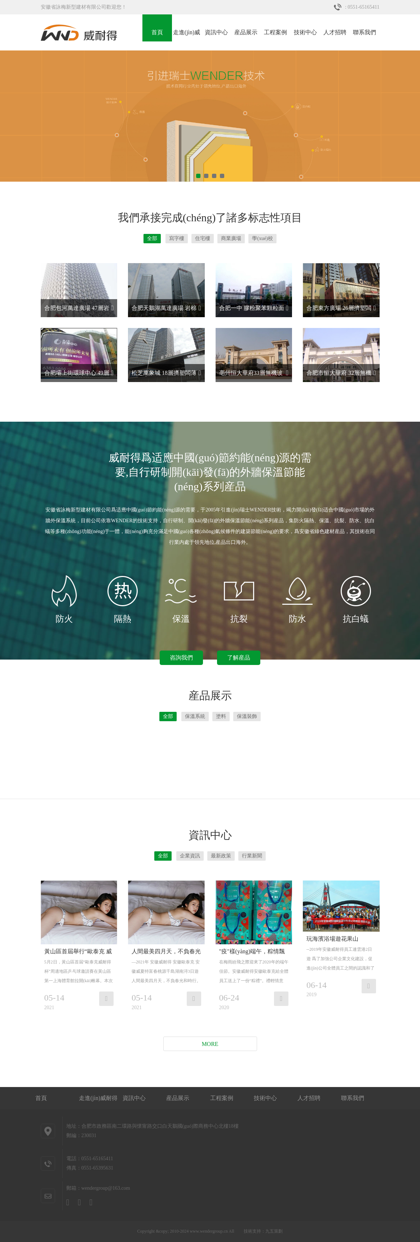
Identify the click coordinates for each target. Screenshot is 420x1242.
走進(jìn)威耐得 (186, 35)
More (210, 1044)
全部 (152, 238)
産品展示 (245, 32)
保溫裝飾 (247, 716)
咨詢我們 (181, 658)
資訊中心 (216, 32)
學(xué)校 (262, 238)
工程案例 (275, 32)
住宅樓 (202, 238)
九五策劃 (274, 1231)
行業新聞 (252, 856)
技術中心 (305, 32)
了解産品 (238, 658)
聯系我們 (364, 32)
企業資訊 (190, 856)
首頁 (157, 32)
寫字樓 (176, 238)
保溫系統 (195, 716)
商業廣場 (231, 238)
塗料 (221, 716)
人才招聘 (334, 32)
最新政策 (221, 856)
